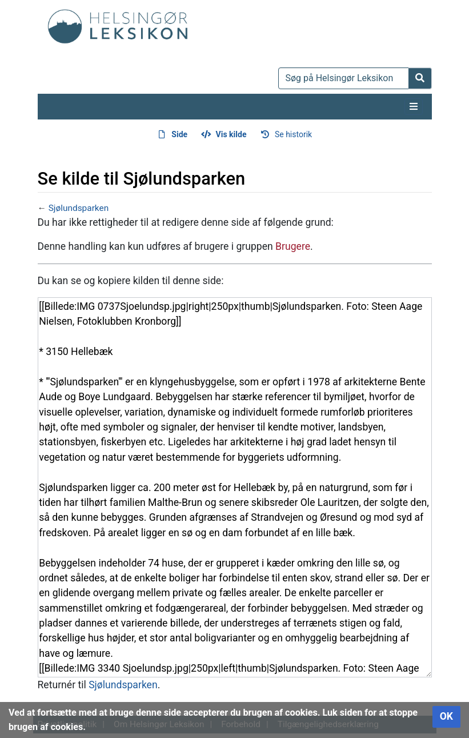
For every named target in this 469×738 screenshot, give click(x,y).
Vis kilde (231, 134)
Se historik (293, 134)
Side (179, 134)
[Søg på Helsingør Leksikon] (343, 78)
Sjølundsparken (79, 208)
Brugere (292, 246)
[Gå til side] (420, 78)
